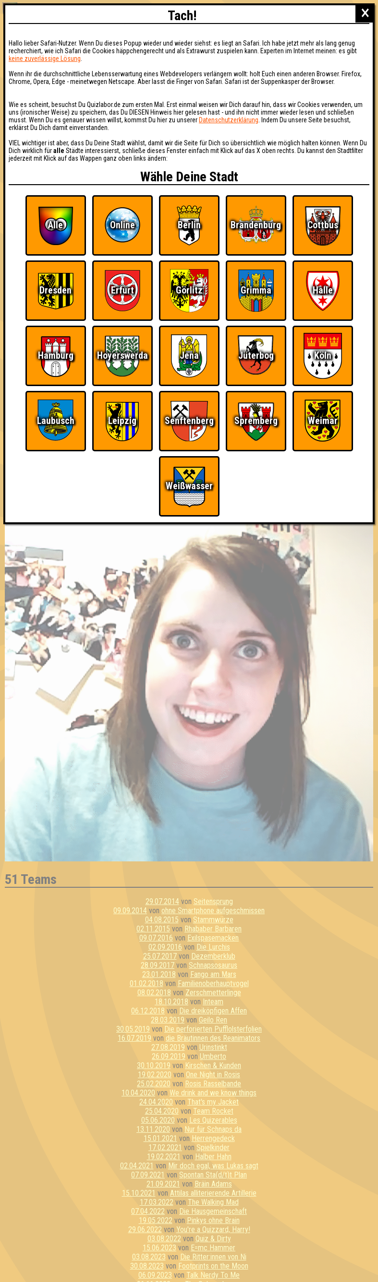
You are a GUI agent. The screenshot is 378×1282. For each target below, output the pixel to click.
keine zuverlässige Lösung (45, 58)
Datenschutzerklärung (228, 120)
